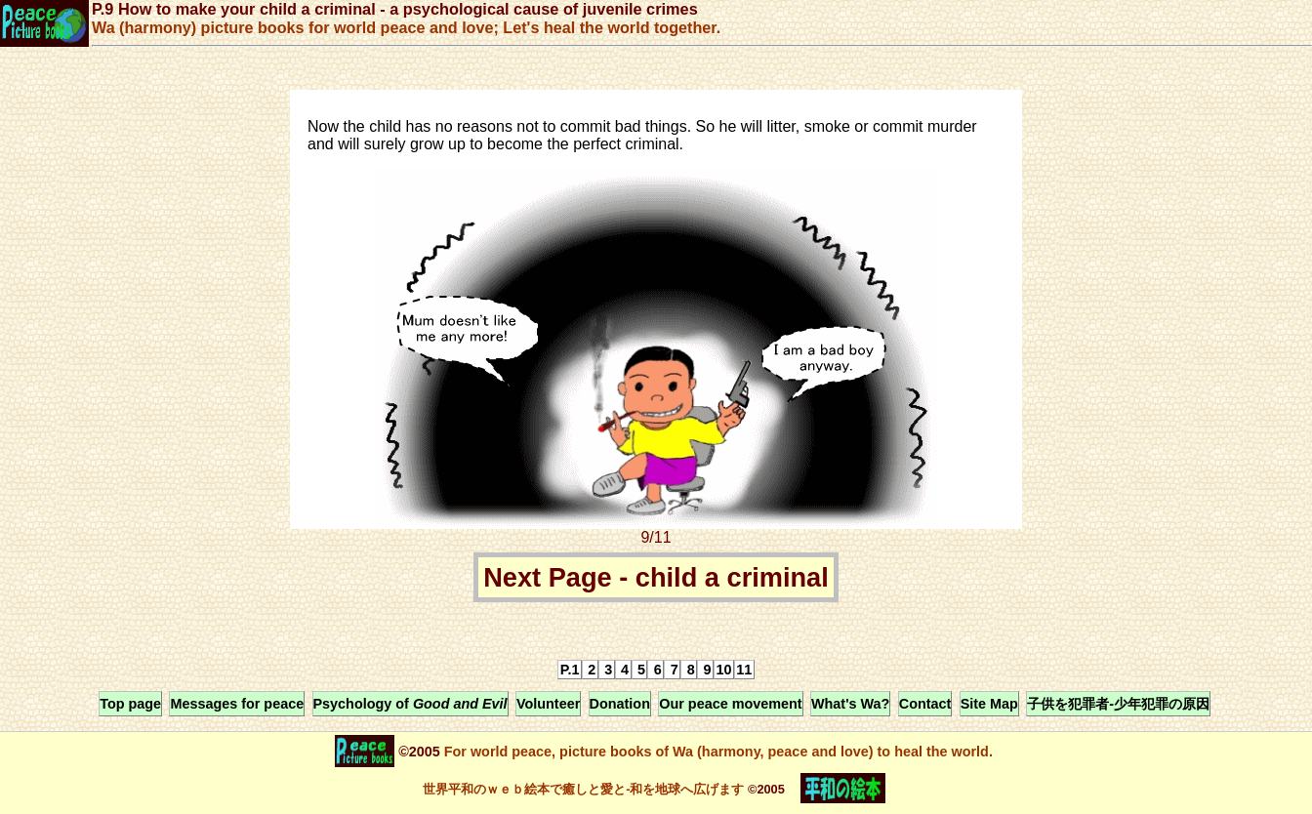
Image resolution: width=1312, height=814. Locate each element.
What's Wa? (850, 704)
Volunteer (548, 704)
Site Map (989, 704)
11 (744, 669)
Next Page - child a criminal (656, 577)
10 (723, 669)
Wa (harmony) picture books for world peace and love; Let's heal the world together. (406, 27)
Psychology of (410, 704)
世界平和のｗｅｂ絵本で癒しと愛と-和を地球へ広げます (583, 789)
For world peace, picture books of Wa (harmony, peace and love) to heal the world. (716, 751)
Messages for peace (237, 704)
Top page (130, 704)
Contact (925, 704)
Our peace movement (730, 704)
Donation (620, 704)
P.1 (570, 669)
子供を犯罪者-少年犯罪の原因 (1118, 704)
